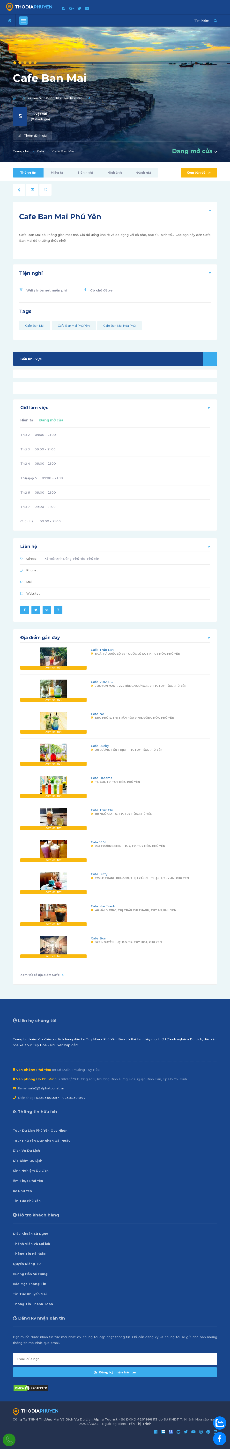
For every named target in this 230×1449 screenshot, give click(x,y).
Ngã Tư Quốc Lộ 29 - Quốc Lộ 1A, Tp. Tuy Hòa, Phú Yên (135, 653)
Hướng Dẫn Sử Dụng (30, 1274)
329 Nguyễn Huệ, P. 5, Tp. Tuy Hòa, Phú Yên (126, 942)
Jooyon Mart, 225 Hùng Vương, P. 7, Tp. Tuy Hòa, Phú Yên (138, 686)
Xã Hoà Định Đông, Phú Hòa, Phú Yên (55, 98)
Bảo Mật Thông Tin (29, 1284)
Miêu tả (57, 172)
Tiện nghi (85, 172)
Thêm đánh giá (32, 135)
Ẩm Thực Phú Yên (28, 1181)
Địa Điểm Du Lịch (27, 1161)
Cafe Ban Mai (34, 325)
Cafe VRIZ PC (102, 682)
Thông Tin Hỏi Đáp (29, 1254)
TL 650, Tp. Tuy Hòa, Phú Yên (115, 782)
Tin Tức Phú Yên (27, 1201)
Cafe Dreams (101, 778)
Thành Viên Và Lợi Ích (31, 1244)
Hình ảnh (114, 172)
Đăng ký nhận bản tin (115, 1372)
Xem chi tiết (53, 667)
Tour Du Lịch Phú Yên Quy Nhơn (40, 1130)
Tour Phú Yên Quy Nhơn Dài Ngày (41, 1141)
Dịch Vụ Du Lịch (26, 1150)
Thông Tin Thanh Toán (33, 1304)
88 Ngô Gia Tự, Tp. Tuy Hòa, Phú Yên (121, 814)
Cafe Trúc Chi (102, 810)
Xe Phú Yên (22, 1191)
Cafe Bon (98, 938)
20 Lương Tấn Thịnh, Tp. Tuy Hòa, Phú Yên (127, 750)
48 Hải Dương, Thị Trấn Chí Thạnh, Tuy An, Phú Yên (133, 910)
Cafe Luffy (99, 874)
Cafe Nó (97, 714)
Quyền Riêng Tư (27, 1264)
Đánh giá (143, 172)
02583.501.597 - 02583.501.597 (60, 1098)
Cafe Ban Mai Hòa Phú (119, 325)
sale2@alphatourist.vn (46, 1088)
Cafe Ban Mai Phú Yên (74, 325)
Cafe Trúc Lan (102, 650)
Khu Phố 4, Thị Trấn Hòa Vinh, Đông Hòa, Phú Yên (132, 717)
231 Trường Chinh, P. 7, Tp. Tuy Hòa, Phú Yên (128, 846)
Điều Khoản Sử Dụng (30, 1234)
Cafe (41, 151)
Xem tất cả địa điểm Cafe (42, 975)
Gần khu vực (118, 359)
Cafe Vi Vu (99, 842)
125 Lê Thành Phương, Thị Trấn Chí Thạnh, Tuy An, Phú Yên (140, 878)
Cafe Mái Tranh (103, 906)
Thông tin (28, 172)
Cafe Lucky (100, 746)
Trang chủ (21, 151)
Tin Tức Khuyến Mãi (30, 1294)
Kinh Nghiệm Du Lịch (31, 1170)
